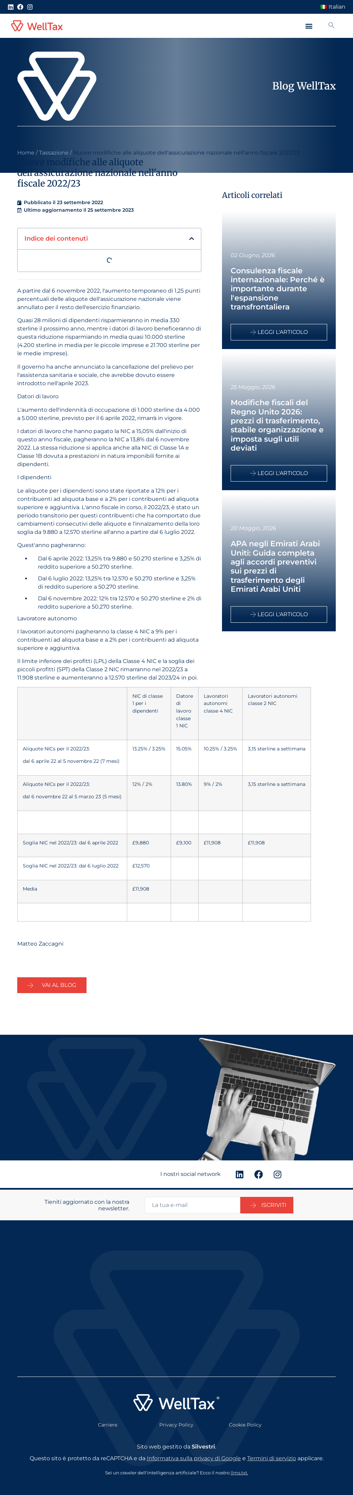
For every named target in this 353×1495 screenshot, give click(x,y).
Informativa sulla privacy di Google (194, 1456)
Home (25, 152)
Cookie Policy (245, 1423)
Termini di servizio (271, 1456)
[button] (308, 26)
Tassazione (54, 152)
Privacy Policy (176, 1423)
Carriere (107, 1423)
